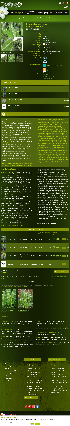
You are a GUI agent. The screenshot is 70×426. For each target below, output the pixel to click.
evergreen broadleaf (48, 76)
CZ (63, 2)
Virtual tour (54, 359)
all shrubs (45, 73)
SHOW (10, 114)
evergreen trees (47, 78)
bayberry (45, 74)
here (47, 282)
